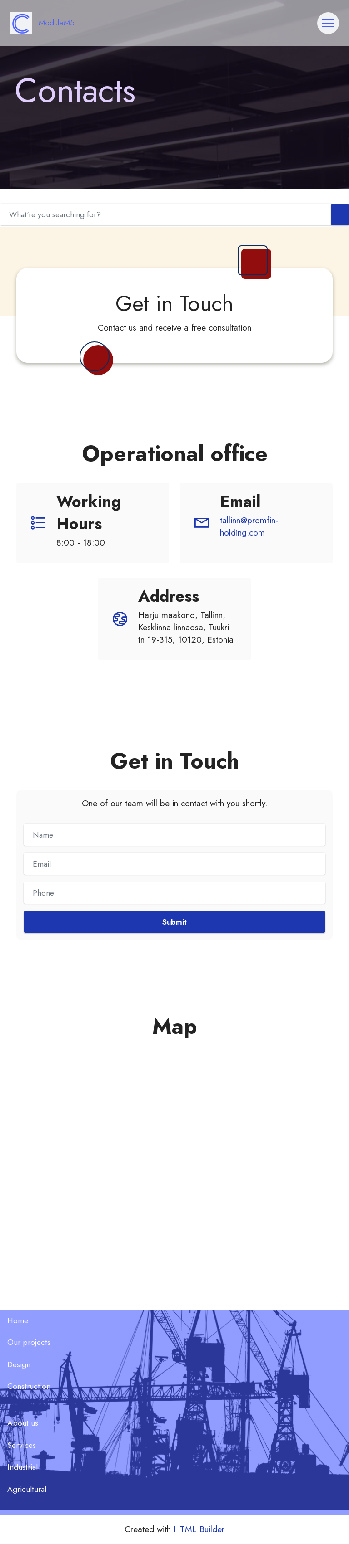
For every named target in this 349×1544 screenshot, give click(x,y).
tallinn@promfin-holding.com (249, 526)
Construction (28, 1386)
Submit (174, 922)
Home (17, 1320)
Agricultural (26, 1489)
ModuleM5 (57, 23)
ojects (40, 1342)
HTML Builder (199, 1529)
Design (18, 1364)
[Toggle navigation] (328, 23)
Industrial (22, 1467)
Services (21, 1445)
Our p (17, 1342)
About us (22, 1423)
